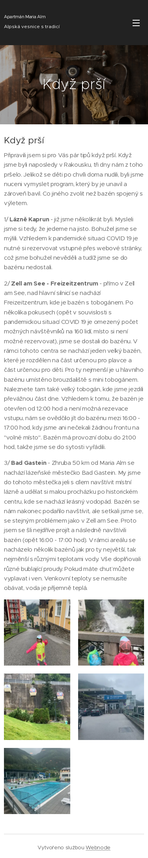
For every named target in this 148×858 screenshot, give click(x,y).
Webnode (98, 847)
